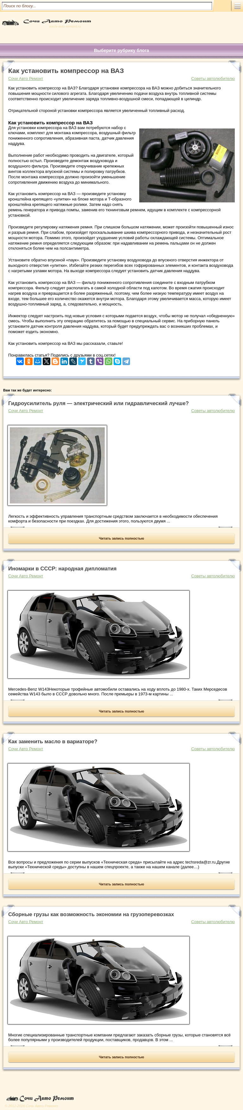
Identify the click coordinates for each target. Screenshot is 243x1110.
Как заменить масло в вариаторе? (52, 742)
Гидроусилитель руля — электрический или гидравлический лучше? (98, 403)
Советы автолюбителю (213, 78)
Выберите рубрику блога (121, 50)
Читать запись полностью (121, 538)
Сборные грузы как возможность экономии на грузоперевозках (91, 914)
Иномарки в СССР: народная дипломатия (62, 569)
